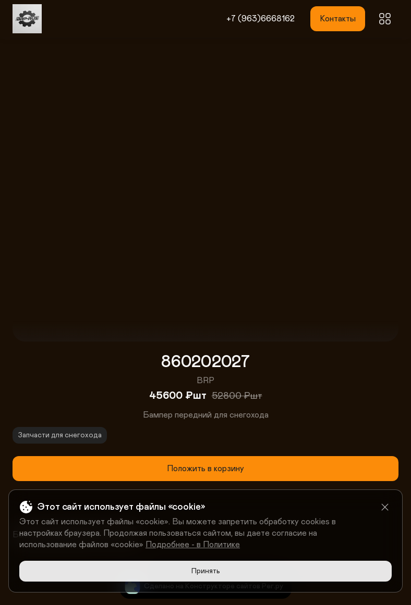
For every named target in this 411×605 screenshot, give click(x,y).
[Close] (384, 507)
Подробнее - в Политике (193, 544)
